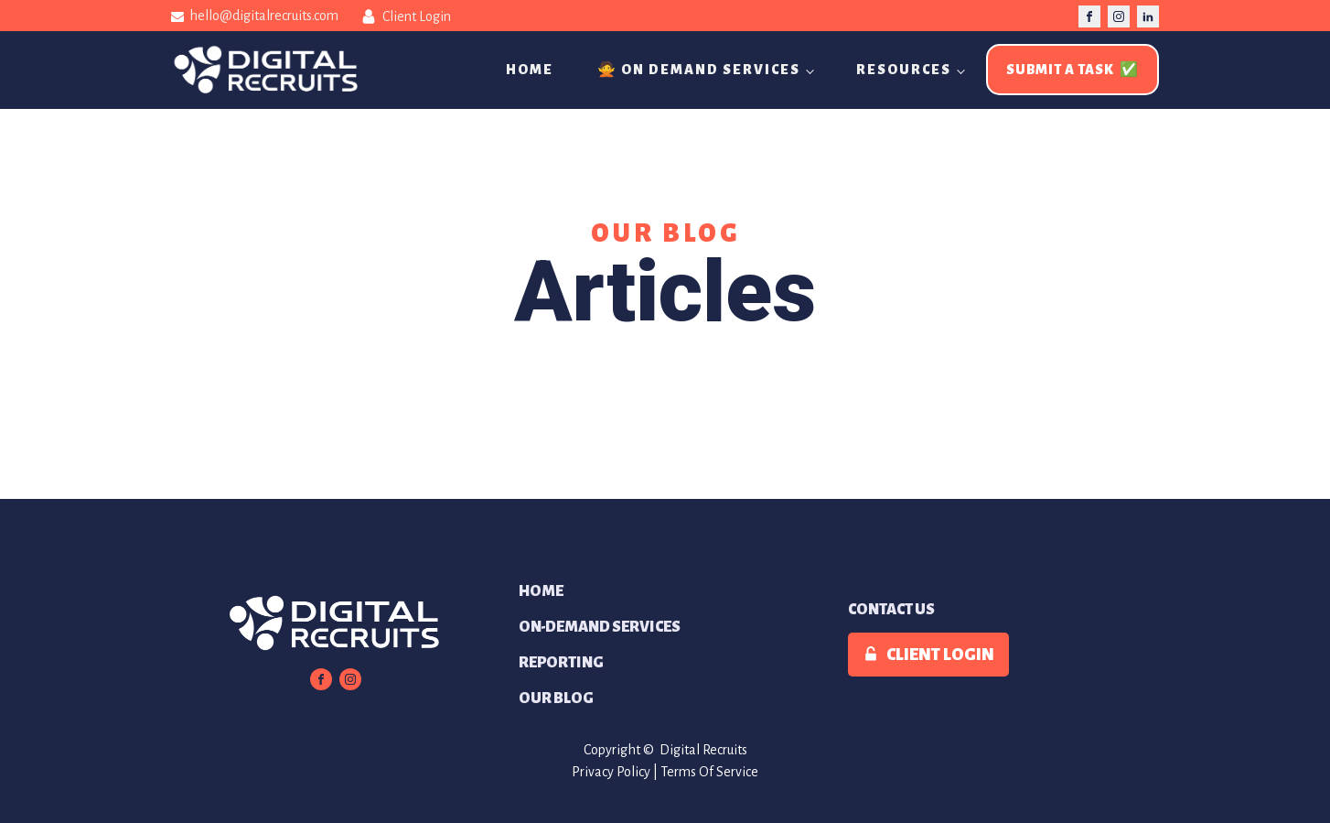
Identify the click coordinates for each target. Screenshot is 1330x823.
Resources (903, 69)
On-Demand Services (600, 627)
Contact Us (891, 609)
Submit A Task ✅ (1072, 69)
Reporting (561, 663)
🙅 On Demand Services (698, 69)
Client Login (416, 16)
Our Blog (556, 698)
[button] (928, 655)
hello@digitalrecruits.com (263, 15)
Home (529, 69)
